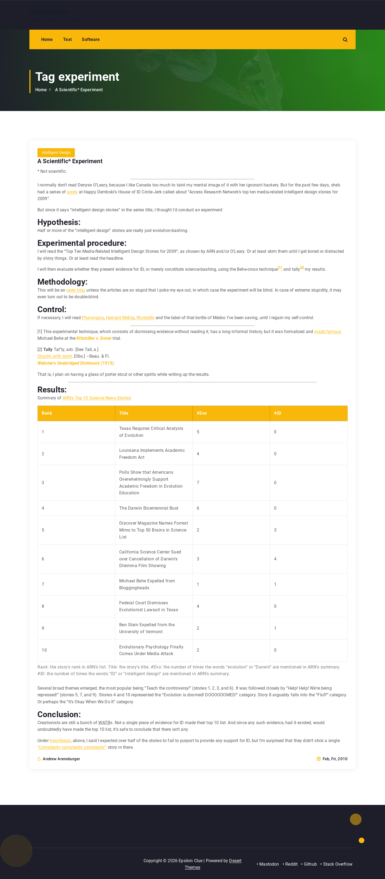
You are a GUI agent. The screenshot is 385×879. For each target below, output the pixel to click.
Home (47, 39)
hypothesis (60, 740)
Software (91, 39)
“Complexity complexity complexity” (71, 747)
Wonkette (145, 317)
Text (67, 39)
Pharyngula (93, 317)
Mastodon (269, 864)
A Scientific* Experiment (79, 89)
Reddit (291, 864)
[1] (279, 268)
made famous (327, 331)
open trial (76, 290)
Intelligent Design (56, 153)
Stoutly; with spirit (54, 356)
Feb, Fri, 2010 (332, 759)
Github (310, 864)
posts (72, 191)
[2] (302, 268)
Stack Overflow (337, 864)
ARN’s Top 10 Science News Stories (96, 397)
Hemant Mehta (120, 317)
